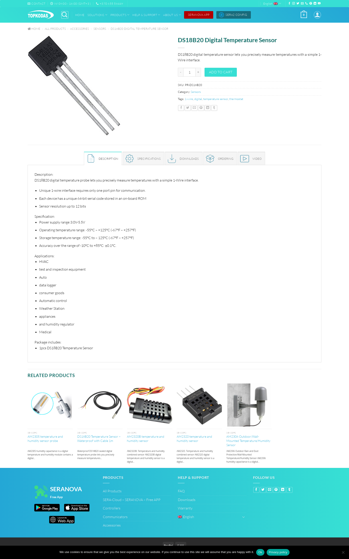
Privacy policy (278, 552)
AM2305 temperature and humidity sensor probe (45, 439)
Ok (260, 552)
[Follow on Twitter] (297, 3)
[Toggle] (243, 516)
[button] (304, 15)
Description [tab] (108, 158)
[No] (343, 553)
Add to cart (221, 72)
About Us (172, 15)
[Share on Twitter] (188, 108)
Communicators (115, 517)
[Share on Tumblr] (214, 108)
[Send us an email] (302, 3)
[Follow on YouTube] (319, 3)
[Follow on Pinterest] (310, 3)
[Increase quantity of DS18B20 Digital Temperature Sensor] (198, 72)
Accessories (79, 28)
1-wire (189, 99)
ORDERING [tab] (225, 158)
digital (198, 99)
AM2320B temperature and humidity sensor (145, 439)
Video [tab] (257, 158)
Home (79, 15)
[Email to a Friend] (194, 108)
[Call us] (306, 3)
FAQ (181, 491)
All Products (55, 28)
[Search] (64, 14)
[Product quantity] (189, 72)
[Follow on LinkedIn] (315, 3)
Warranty (185, 508)
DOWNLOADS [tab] (189, 158)
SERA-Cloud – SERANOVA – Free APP (131, 499)
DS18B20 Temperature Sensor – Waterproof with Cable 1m (99, 439)
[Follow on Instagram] (293, 3)
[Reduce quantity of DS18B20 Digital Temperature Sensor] (180, 72)
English (272, 3)
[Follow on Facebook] (289, 3)
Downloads (186, 499)
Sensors (99, 28)
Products (120, 15)
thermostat (236, 99)
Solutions (97, 15)
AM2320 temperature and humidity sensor (194, 439)
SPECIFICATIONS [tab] (149, 158)
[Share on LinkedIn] (208, 108)
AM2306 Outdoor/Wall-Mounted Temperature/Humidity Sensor (248, 441)
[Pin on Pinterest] (201, 108)
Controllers (111, 508)
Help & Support (146, 15)
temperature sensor (215, 99)
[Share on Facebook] (181, 108)
